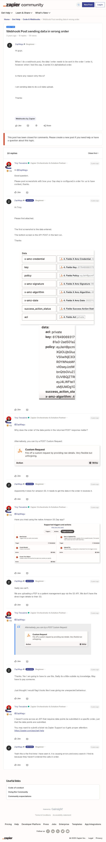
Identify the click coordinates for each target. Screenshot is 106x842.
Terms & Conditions (43, 815)
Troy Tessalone (20, 163)
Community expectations (19, 796)
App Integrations (93, 824)
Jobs (54, 824)
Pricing (8, 824)
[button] (88, 4)
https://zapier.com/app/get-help (29, 730)
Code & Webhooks (31, 19)
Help (16, 824)
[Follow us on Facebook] (48, 831)
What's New (43, 12)
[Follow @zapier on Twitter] (63, 831)
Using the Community (18, 792)
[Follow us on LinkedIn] (53, 831)
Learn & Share (24, 12)
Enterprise (64, 824)
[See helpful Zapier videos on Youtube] (67, 831)
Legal (90, 838)
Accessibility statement (62, 815)
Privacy (99, 838)
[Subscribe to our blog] (58, 831)
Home (7, 19)
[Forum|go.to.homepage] (24, 4)
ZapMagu (19, 44)
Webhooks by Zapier (25, 118)
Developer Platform (31, 824)
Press (46, 824)
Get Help (7, 12)
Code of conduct (16, 788)
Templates (77, 824)
